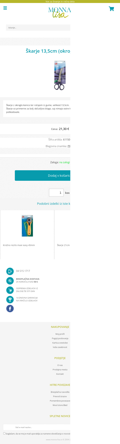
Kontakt (60, 374)
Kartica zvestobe (60, 342)
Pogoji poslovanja (60, 338)
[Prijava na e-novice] (114, 427)
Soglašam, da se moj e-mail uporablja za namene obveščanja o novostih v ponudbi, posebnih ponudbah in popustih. (60, 433)
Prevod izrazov (60, 396)
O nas (60, 365)
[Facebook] (60, 309)
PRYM (71, 146)
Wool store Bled (60, 405)
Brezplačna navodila (60, 392)
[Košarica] (111, 8)
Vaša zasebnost (60, 347)
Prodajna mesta (60, 369)
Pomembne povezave (60, 400)
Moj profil (60, 334)
